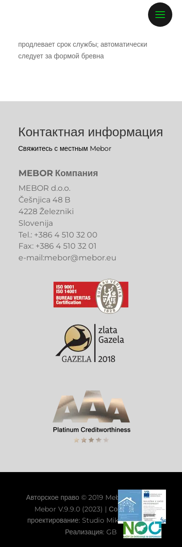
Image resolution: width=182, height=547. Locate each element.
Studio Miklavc (107, 520)
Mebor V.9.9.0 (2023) (68, 509)
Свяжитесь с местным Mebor (65, 148)
